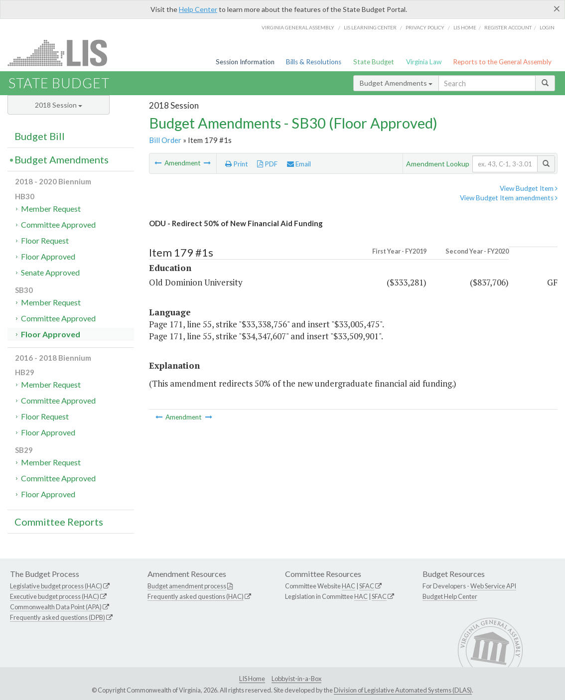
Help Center (198, 9)
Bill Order (165, 140)
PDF (267, 164)
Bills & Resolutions (313, 62)
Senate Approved (50, 272)
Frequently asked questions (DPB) (57, 617)
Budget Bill (39, 136)
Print (236, 164)
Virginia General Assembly (298, 27)
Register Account (508, 27)
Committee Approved (58, 224)
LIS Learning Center (370, 27)
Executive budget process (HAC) (54, 596)
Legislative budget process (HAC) (56, 586)
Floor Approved (48, 256)
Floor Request (45, 240)
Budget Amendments (396, 83)
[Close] (557, 8)
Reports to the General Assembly (502, 62)
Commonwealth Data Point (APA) (56, 607)
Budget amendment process (186, 586)
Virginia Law (423, 62)
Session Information (245, 62)
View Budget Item (529, 188)
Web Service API (493, 586)
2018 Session (58, 105)
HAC (348, 586)
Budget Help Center (450, 596)
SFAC (366, 586)
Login (547, 27)
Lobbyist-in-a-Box (296, 679)
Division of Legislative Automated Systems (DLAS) (403, 690)
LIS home (464, 27)
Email (299, 164)
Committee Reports (58, 522)
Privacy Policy (425, 27)
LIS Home (252, 679)
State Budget (373, 62)
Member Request (51, 208)
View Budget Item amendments (509, 198)
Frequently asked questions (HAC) (195, 596)
